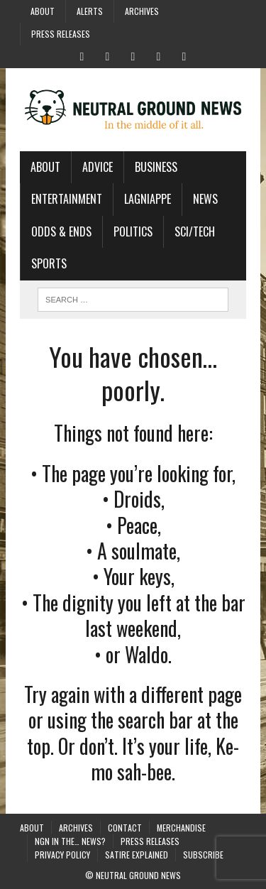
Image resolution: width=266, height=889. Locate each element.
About (43, 11)
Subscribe (203, 855)
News (205, 198)
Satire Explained (136, 855)
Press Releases (60, 34)
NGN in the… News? (70, 841)
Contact (125, 828)
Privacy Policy (62, 855)
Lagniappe (147, 198)
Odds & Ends (61, 231)
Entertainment (66, 198)
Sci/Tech (194, 231)
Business (156, 166)
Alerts (90, 11)
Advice (97, 166)
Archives (142, 11)
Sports (49, 263)
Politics (133, 231)
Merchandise (181, 828)
